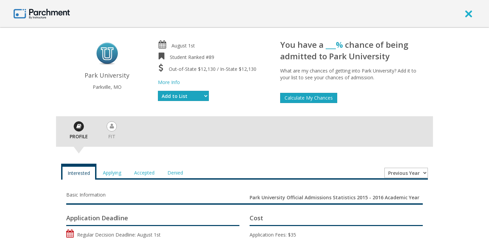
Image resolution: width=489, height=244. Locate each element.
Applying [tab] (112, 172)
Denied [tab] (175, 172)
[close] (468, 13)
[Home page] (42, 13)
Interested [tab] (79, 173)
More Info (169, 82)
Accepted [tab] (144, 172)
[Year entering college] (406, 173)
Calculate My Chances (309, 98)
